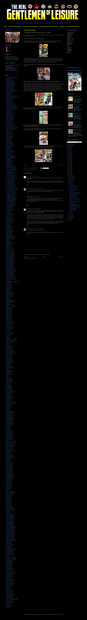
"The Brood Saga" (9, 165)
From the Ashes (9, 333)
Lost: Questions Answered (73, 193)
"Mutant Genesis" (9, 144)
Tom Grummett (8, 565)
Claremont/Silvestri (9, 272)
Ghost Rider (8, 348)
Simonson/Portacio (9, 525)
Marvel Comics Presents (10, 441)
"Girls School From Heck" (10, 125)
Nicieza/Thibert (8, 474)
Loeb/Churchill (8, 424)
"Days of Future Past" (10, 104)
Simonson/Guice (9, 520)
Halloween (8, 357)
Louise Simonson (9, 433)
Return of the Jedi (9, 494)
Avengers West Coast (10, 236)
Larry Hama (8, 400)
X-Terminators (8, 596)
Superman (8, 546)
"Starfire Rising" (9, 163)
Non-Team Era (8, 478)
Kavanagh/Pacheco (9, 398)
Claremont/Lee (8, 264)
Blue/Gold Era (8, 243)
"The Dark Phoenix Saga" (10, 169)
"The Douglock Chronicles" (10, 172)
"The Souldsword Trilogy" (10, 198)
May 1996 (8, 453)
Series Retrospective (9, 508)
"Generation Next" (9, 123)
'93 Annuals (8, 210)
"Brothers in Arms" (9, 97)
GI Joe (7, 336)
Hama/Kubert (8, 358)
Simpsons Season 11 (9, 532)
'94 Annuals (8, 211)
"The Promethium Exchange (11, 188)
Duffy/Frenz (8, 310)
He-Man (7, 365)
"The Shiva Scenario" (9, 196)
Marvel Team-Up (9, 446)
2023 (69, 152)
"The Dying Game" (9, 173)
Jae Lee (7, 377)
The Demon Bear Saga (10, 549)
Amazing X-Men (9, 221)
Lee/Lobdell (8, 407)
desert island (31, 169)
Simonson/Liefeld (9, 523)
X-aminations (8, 598)
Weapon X (8, 578)
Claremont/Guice (9, 263)
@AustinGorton (16, 65)
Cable (7, 246)
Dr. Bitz (8, 49)
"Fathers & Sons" (9, 117)
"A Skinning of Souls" (9, 81)
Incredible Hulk (8, 371)
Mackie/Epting (8, 435)
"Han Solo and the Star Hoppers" (11, 127)
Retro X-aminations (9, 492)
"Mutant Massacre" (9, 146)
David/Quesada (9, 291)
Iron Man (7, 373)
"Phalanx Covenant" (9, 151)
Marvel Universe (9, 448)
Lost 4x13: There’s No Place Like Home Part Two (75, 208)
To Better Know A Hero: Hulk (74, 198)
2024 (69, 150)
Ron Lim (7, 500)
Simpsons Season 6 (9, 538)
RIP (6, 490)
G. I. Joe (7, 335)
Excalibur (7, 320)
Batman (7, 239)
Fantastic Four (8, 325)
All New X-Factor (9, 217)
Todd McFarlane (9, 562)
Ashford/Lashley (9, 230)
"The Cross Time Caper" (10, 167)
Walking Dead (8, 575)
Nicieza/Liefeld (8, 470)
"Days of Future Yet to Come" (11, 106)
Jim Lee (7, 383)
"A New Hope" (8, 79)
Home (5, 26)
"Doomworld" (8, 110)
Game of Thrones (9, 341)
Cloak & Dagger (9, 277)
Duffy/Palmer (8, 314)
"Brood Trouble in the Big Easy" (11, 96)
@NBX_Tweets (12, 67)
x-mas (7, 607)
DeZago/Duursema (9, 302)
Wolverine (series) (9, 583)
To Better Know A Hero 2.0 (10, 558)
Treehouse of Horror (9, 569)
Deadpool (7, 303)
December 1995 (9, 304)
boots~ (28, 176)
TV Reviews (61, 26)
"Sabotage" (8, 159)
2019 (69, 158)
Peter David (8, 483)
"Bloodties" (8, 94)
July (70, 183)
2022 (69, 153)
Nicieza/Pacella (8, 471)
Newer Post (26, 165)
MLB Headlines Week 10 (73, 203)
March (70, 215)
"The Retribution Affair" (10, 190)
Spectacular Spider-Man (10, 540)
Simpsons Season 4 (9, 536)
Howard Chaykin (9, 366)
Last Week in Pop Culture (10, 402)
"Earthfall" (8, 113)
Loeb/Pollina (8, 425)
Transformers (8, 567)
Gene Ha (7, 344)
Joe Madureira (8, 386)
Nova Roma (8, 479)
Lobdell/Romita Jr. (9, 423)
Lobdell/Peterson (9, 420)
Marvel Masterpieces (9, 445)
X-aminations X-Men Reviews (15, 26)
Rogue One (8, 499)
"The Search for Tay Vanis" (10, 193)
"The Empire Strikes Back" (10, 175)
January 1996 (8, 379)
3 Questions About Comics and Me (75, 192)
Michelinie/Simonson (9, 457)
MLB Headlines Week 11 (73, 195)
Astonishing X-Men (9, 231)
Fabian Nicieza (8, 323)
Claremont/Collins (9, 260)
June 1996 (8, 396)
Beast (7, 240)
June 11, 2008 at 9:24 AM (36, 196)
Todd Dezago (8, 561)
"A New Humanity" (9, 80)
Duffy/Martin (8, 312)
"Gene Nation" (8, 122)
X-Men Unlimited (9, 595)
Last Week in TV (9, 403)
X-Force (7, 587)
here (18, 59)
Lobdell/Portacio (9, 421)
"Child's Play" (8, 100)
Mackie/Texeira (8, 437)
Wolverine (8, 582)
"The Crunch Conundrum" (10, 168)
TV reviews (8, 548)
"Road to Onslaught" (9, 156)
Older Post (61, 165)
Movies (7, 461)
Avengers (7, 234)
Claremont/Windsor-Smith (10, 276)
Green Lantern (8, 356)
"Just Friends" (8, 134)
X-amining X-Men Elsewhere (11, 599)
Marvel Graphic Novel (10, 444)
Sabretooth (8, 502)
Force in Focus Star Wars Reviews (30, 26)
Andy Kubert (8, 222)
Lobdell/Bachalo (9, 412)
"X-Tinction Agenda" (9, 209)
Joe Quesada (8, 387)
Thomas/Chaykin (9, 554)
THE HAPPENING (72, 196)
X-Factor (7, 586)
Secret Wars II (8, 507)
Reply (28, 184)
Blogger (61, 614)
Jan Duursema (8, 378)
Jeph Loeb (8, 382)
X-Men (7, 588)
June (70, 185)
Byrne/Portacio (8, 244)
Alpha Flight (8, 218)
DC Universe (8, 283)
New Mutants (8, 462)
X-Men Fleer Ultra (9, 591)
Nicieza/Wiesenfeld (9, 477)
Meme (34, 169)
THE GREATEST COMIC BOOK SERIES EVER (74, 206)
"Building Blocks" (9, 98)
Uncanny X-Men (9, 571)
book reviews (8, 600)
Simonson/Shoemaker (10, 527)
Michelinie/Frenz (9, 456)
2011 (69, 170)
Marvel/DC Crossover (10, 450)
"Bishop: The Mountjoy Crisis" (11, 90)
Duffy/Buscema (8, 308)
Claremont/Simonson (9, 273)
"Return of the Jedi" (9, 155)
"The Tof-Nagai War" (9, 201)
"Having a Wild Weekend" (10, 129)
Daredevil (7, 285)
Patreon (7, 482)
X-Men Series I (8, 592)
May (70, 212)
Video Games (8, 574)
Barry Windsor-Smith (9, 238)
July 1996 (7, 395)
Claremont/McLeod (9, 267)
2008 (69, 174)
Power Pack (8, 486)
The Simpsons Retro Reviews (72, 26)
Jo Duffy (7, 385)
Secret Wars (8, 506)
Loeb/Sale (8, 427)
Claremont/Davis (9, 261)
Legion (7, 408)
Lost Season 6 (8, 432)
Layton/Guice (8, 404)
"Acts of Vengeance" (9, 83)
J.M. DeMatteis (8, 374)
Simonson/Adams (9, 513)
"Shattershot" (8, 160)
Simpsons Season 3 (9, 534)
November (71, 177)
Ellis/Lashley (8, 316)
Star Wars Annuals (9, 544)
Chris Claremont (9, 251)
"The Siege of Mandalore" (10, 197)
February (71, 216)
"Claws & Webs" (9, 101)
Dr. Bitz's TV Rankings (10, 306)
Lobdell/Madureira (9, 419)
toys (7, 604)
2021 (69, 155)
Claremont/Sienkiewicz (10, 271)
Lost (7, 429)
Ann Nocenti (8, 223)
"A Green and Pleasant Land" (11, 77)
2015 (69, 164)
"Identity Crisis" (8, 130)
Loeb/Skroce (8, 428)
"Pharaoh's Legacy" (9, 152)
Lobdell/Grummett (9, 415)
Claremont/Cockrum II (10, 259)
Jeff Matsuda (8, 381)
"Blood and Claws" (9, 93)
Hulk (7, 369)
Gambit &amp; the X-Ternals (11, 339)
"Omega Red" (8, 148)
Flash (7, 331)
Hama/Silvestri (8, 361)
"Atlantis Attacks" (9, 88)
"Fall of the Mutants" (9, 114)
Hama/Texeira (8, 362)
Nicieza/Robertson (9, 473)
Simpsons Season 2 (9, 533)
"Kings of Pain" (8, 135)
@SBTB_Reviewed (11, 69)
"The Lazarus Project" (10, 184)
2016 (69, 162)
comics (28, 169)
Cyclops (7, 280)
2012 (69, 168)
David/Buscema (9, 287)
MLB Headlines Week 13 (73, 186)
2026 (69, 147)
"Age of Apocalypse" (9, 84)
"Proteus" (7, 154)
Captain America (9, 248)
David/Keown (8, 289)
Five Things (8, 329)
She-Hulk (7, 511)
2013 (69, 167)
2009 (69, 173)
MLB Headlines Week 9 (73, 210)
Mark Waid (8, 440)
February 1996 (8, 328)
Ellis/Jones (8, 315)
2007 (69, 220)
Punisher (7, 487)
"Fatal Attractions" (9, 115)
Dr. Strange (8, 307)
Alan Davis (8, 215)
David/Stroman (8, 293)
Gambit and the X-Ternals (10, 340)
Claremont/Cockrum (9, 257)
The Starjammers (9, 552)
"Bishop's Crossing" (9, 89)
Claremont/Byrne (9, 256)
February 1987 (8, 327)
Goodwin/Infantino (9, 350)
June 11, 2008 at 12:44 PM (38, 228)
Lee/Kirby (7, 406)
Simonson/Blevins (9, 515)
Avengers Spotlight (9, 235)
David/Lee (8, 290)
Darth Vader (8, 286)
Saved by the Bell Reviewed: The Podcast (49, 26)
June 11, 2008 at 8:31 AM (34, 176)
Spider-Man (8, 541)
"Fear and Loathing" (9, 118)
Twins (7, 570)
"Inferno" (7, 131)
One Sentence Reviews (73, 187)
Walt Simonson (8, 577)
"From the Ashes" (9, 121)
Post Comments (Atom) (32, 258)
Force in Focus (8, 332)
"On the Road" (8, 150)
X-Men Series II (9, 594)
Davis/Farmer (8, 295)
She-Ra (7, 512)
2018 (69, 159)
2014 (69, 165)
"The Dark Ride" (9, 171)
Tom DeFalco (8, 563)
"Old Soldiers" (8, 147)
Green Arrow (8, 354)
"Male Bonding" (8, 142)
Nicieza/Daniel (8, 467)
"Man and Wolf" (8, 143)
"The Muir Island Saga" (10, 185)
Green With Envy (72, 190)
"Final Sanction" (9, 119)
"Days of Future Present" (10, 105)
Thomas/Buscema (9, 553)
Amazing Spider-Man (9, 219)
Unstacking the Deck (9, 573)
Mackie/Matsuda (9, 436)
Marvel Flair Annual (9, 442)
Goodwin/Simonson (9, 352)
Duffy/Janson (8, 311)
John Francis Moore (9, 391)
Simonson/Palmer (9, 524)
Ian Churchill (8, 370)
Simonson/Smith (9, 529)
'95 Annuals (8, 213)
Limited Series (8, 411)
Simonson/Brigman (9, 517)
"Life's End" (8, 140)
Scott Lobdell (8, 504)
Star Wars (8, 542)
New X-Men (8, 465)
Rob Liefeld (8, 496)
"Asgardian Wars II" (9, 85)
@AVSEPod (16, 70)
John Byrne (8, 390)
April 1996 (8, 226)
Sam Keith (8, 503)
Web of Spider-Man (9, 579)
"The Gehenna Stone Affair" (11, 179)
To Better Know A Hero (10, 557)
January (70, 218)
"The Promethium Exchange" (11, 189)
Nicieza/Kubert (8, 469)
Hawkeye (7, 364)
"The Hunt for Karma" (10, 180)
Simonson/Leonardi (9, 521)
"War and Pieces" (9, 206)
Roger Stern (8, 498)
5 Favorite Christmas (9, 214)
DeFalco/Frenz (8, 299)
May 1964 (8, 452)
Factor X (7, 324)
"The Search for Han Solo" (10, 192)
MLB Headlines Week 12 (73, 189)
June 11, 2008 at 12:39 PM (36, 208)
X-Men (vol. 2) (8, 590)
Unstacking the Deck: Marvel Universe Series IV (78, 130)
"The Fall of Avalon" (9, 177)
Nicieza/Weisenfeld (9, 475)
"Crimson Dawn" (9, 102)
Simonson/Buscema (9, 519)
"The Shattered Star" (9, 194)
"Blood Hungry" (8, 92)
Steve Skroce (8, 545)
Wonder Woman (9, 584)
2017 (69, 161)
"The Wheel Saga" (9, 202)
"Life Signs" (8, 139)
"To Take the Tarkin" (9, 205)
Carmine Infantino (9, 250)
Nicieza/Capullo (9, 466)
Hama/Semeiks (8, 360)
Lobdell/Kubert (8, 416)
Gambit (7, 337)
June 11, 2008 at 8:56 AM (38, 188)
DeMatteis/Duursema (9, 300)
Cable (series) (8, 247)
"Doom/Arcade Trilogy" (10, 109)
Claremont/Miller (9, 268)
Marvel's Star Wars (9, 449)
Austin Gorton (29, 188)
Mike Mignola (8, 458)
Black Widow (8, 242)
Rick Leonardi (8, 495)
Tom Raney (8, 566)
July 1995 (7, 394)
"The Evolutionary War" (10, 176)
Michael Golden (9, 454)
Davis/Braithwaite (9, 294)
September (71, 180)
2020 (69, 156)
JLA (7, 375)
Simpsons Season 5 (9, 537)
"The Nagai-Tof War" (9, 186)
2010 (69, 171)
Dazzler (7, 298)
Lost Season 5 (8, 431)
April (70, 213)
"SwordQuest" (8, 164)
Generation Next (9, 345)
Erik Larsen (8, 319)
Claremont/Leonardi (9, 265)
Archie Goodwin (9, 227)
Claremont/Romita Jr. (9, 269)
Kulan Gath (8, 399)
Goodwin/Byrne (8, 349)
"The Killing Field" (9, 181)
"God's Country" (9, 126)
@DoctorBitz (10, 66)
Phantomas (29, 208)
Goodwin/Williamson (9, 353)
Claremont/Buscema (9, 255)
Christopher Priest (9, 252)
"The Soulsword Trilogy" (10, 200)
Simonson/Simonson (9, 528)
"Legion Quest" (8, 138)
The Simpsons (8, 550)
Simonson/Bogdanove (10, 516)
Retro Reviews (8, 491)
